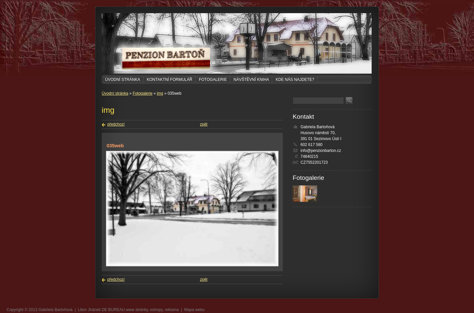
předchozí (116, 124)
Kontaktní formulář (169, 79)
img (160, 93)
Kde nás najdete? (295, 79)
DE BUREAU (113, 309)
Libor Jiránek (89, 309)
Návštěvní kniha (251, 79)
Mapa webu (194, 309)
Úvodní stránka (122, 79)
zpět (204, 124)
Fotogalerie (213, 79)
